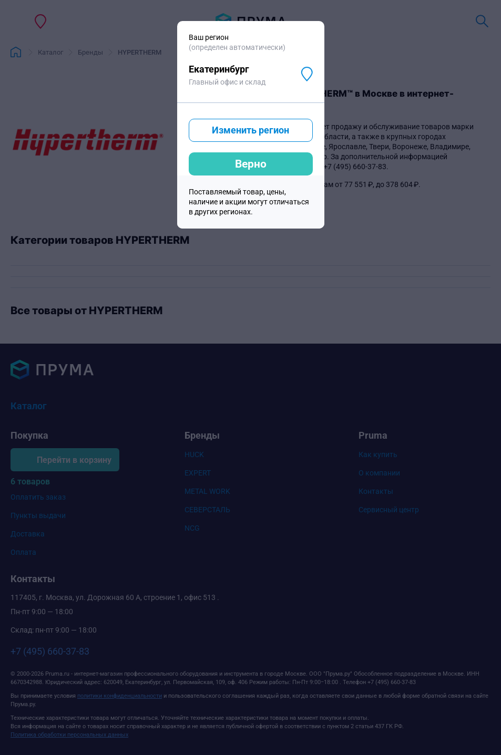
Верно (251, 164)
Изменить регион (250, 130)
